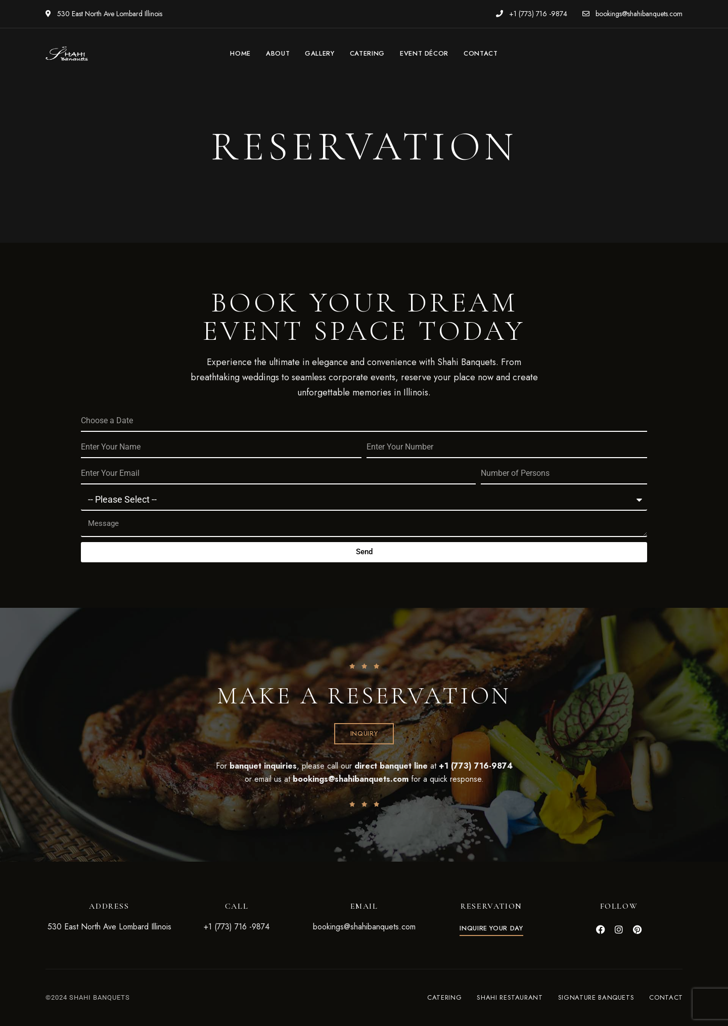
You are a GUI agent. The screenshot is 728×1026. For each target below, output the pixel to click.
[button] (364, 733)
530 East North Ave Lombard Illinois (104, 14)
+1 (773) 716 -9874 (531, 14)
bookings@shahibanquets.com (632, 14)
